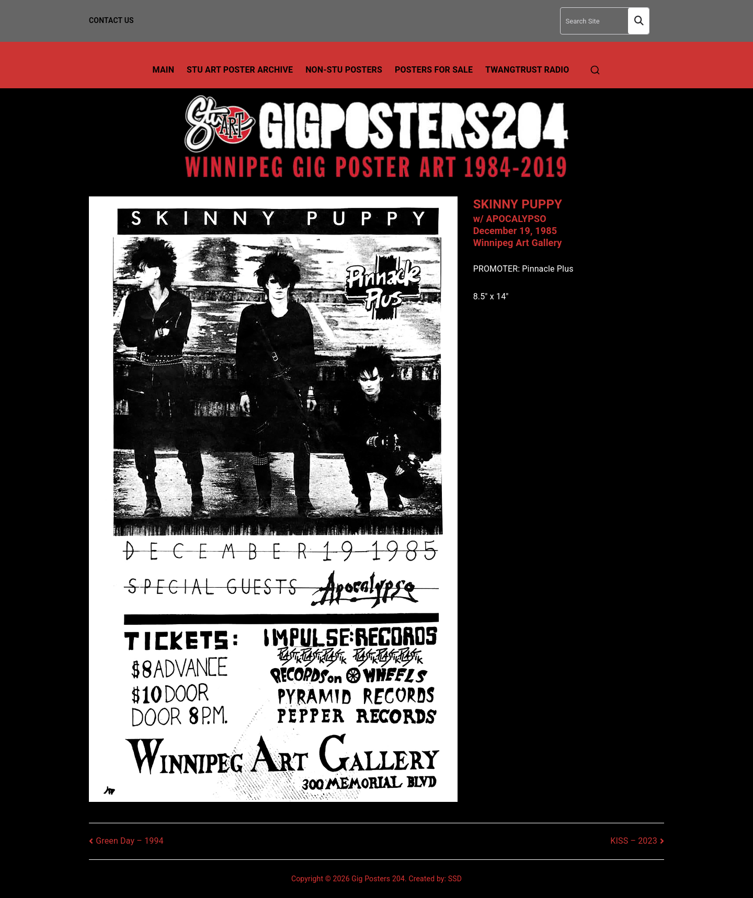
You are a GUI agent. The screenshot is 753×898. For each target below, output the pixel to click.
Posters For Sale (434, 70)
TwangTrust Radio (527, 70)
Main (164, 70)
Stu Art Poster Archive (240, 70)
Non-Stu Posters (343, 70)
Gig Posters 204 (378, 878)
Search (638, 21)
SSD (455, 878)
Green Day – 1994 (130, 841)
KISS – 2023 (633, 841)
